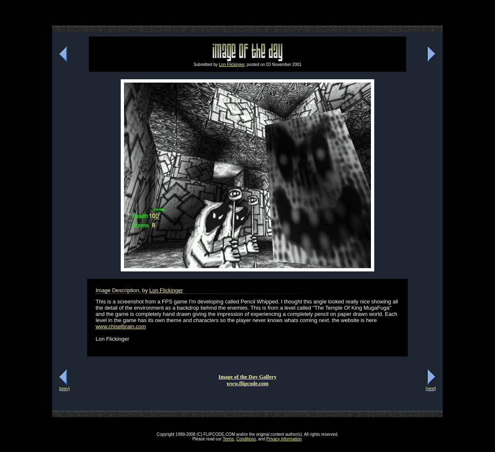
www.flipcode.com (247, 383)
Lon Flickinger (232, 64)
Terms (228, 439)
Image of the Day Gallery (247, 377)
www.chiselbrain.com (120, 326)
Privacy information (284, 439)
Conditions (246, 439)
